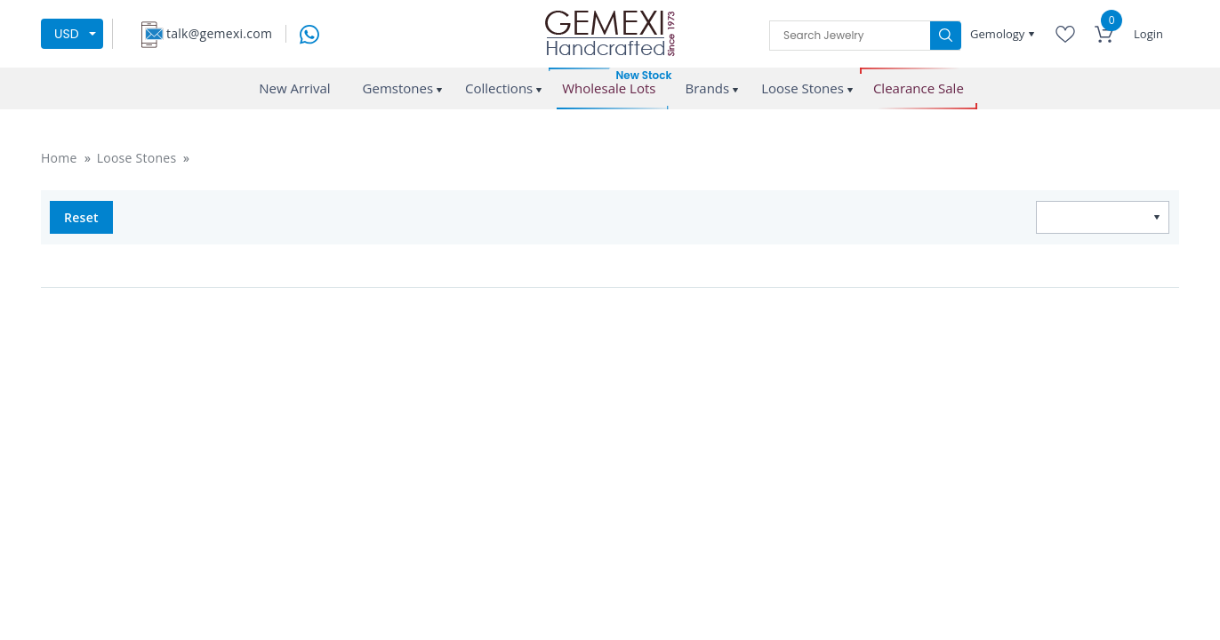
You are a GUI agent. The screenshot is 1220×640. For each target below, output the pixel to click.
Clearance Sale (918, 88)
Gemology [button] (999, 34)
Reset (81, 217)
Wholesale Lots (609, 88)
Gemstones (398, 88)
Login (1148, 34)
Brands (707, 88)
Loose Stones (802, 88)
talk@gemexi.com (219, 33)
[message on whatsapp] (309, 32)
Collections (499, 88)
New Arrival (294, 88)
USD (66, 34)
